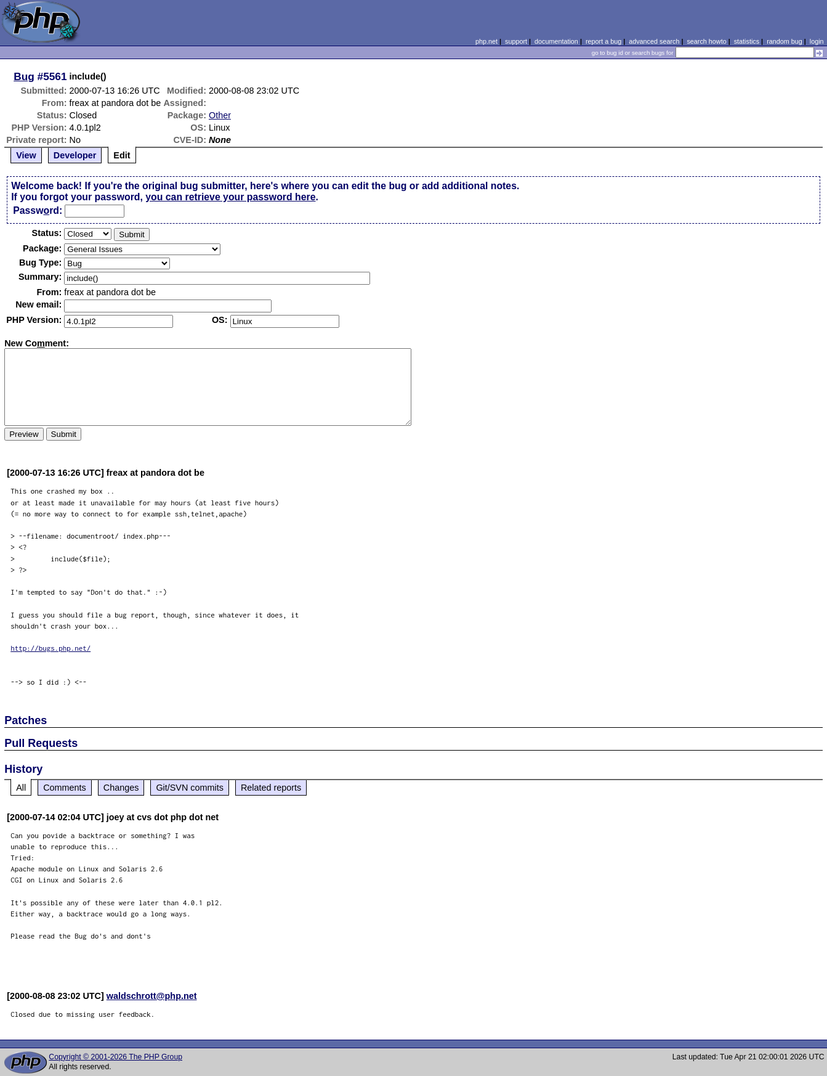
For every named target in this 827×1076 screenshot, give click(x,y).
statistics (746, 41)
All (21, 788)
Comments (64, 788)
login (817, 41)
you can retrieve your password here (230, 197)
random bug (784, 41)
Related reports (271, 788)
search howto (706, 41)
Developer (75, 155)
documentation (556, 41)
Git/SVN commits (190, 788)
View (26, 155)
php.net (486, 41)
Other (220, 115)
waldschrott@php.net (152, 996)
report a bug (603, 41)
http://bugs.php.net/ (50, 648)
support (516, 41)
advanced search (654, 41)
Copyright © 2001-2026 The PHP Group (115, 1057)
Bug (24, 76)
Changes (121, 788)
